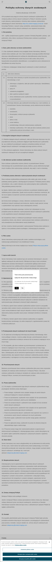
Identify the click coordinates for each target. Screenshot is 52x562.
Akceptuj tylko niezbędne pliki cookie (27, 555)
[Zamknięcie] (49, 543)
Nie (22, 288)
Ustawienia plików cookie (27, 550)
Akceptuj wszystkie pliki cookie (27, 559)
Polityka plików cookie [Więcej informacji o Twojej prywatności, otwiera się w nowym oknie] (20, 545)
